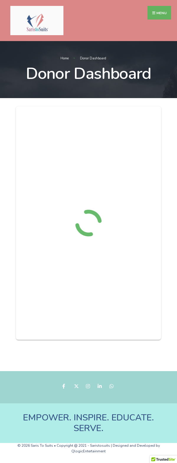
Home (64, 58)
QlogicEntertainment (88, 451)
